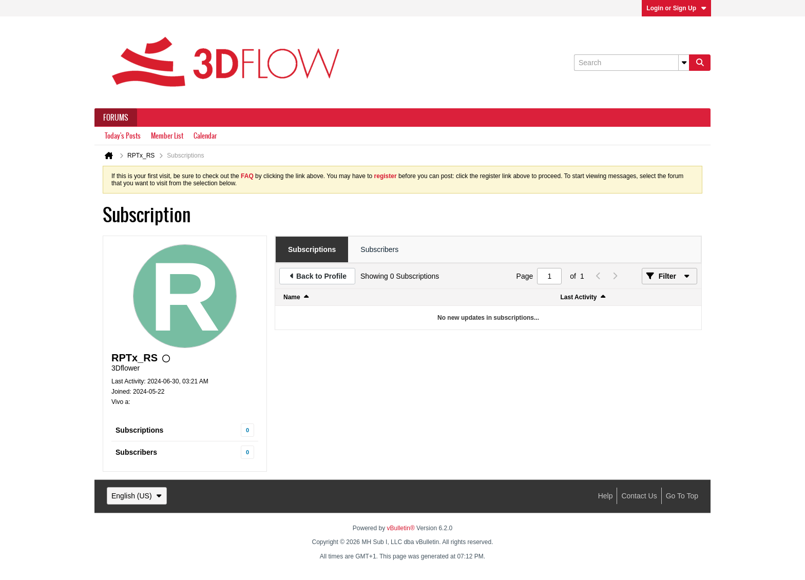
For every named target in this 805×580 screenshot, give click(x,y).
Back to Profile (321, 276)
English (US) (136, 496)
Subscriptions (139, 430)
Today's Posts (123, 136)
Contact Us (639, 496)
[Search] (631, 62)
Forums (115, 117)
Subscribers (136, 452)
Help (605, 496)
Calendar (205, 136)
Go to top (682, 496)
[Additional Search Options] (683, 62)
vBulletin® (401, 528)
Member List (167, 136)
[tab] (312, 249)
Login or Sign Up (676, 8)
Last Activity (579, 297)
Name (291, 297)
